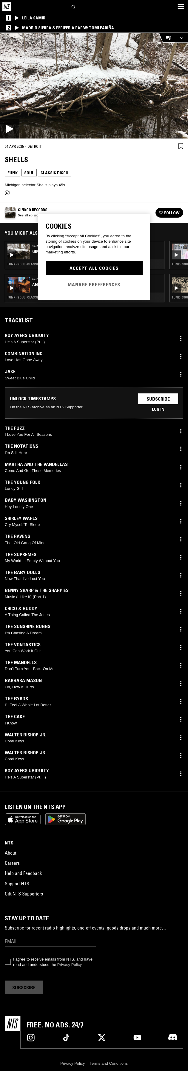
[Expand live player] (181, 38)
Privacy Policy (69, 964)
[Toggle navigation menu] (181, 6)
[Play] (94, 86)
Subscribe (158, 399)
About (10, 853)
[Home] (6, 6)
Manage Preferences (94, 284)
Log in (158, 409)
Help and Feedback (23, 873)
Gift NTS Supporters (24, 894)
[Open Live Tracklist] (167, 38)
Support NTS (17, 884)
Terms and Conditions (109, 1063)
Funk (12, 173)
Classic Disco (54, 173)
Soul (29, 173)
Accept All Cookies (94, 268)
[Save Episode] (181, 146)
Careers (12, 863)
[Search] (73, 6)
